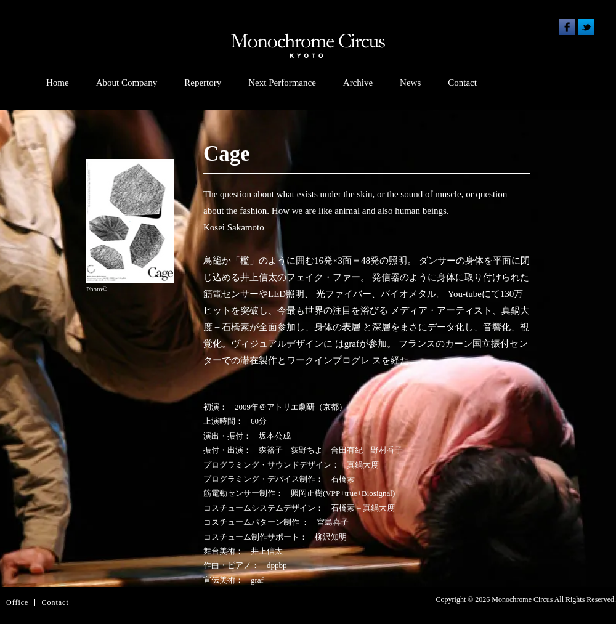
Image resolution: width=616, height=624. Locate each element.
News (410, 82)
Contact (462, 82)
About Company (127, 82)
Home (57, 82)
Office (17, 602)
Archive (358, 82)
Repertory (202, 82)
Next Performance (282, 82)
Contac (53, 602)
